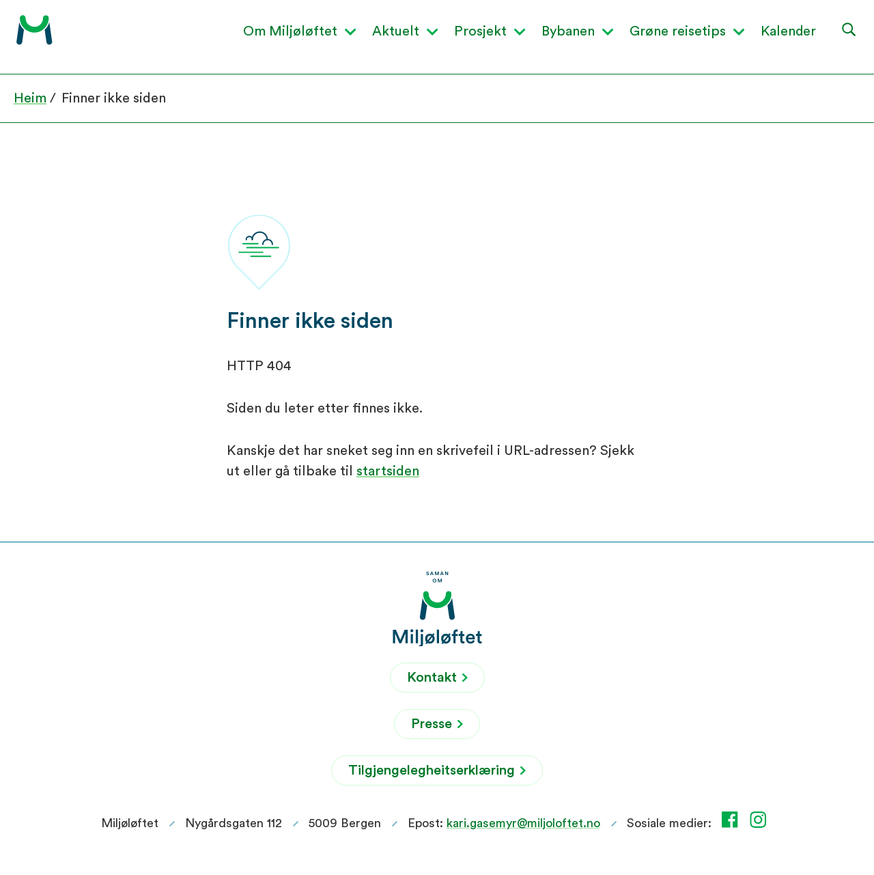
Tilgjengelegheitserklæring (437, 770)
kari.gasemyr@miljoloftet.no (523, 823)
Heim (30, 98)
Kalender (788, 31)
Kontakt (437, 677)
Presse (437, 724)
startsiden (387, 471)
